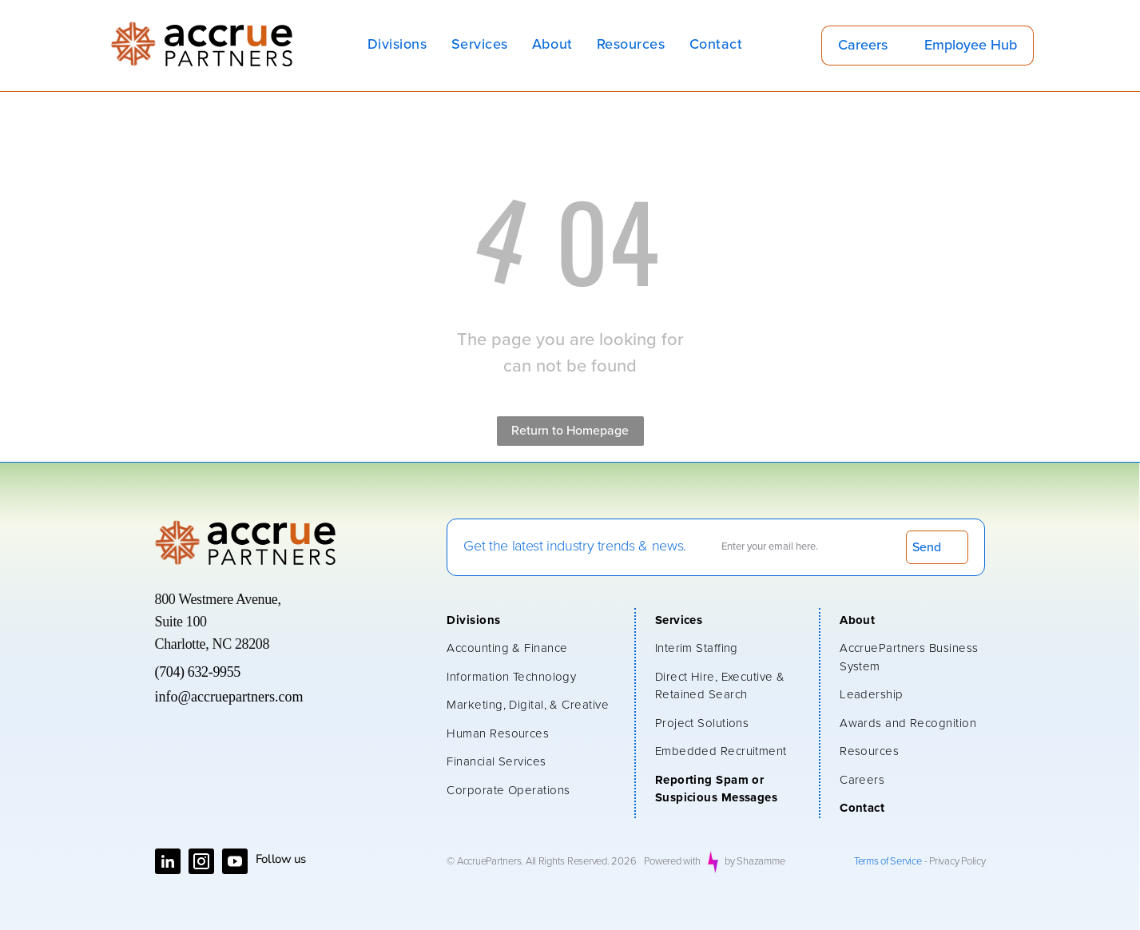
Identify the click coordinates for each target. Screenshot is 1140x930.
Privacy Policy (957, 861)
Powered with (672, 861)
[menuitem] (397, 45)
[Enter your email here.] (805, 547)
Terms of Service (888, 861)
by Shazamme (754, 861)
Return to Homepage (570, 430)
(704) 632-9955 (197, 672)
